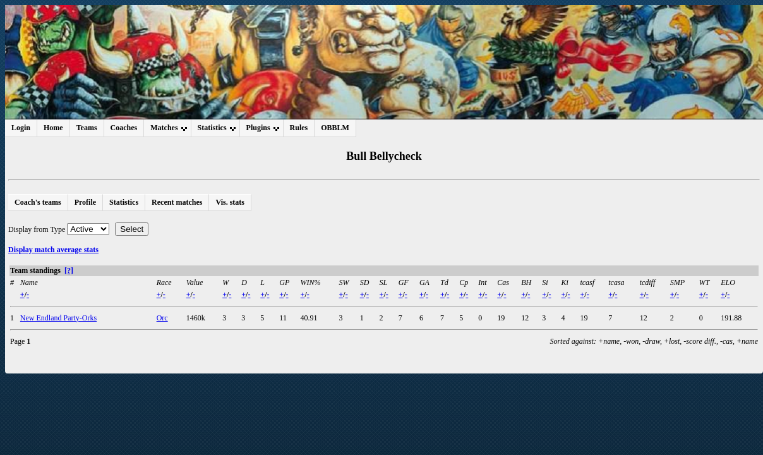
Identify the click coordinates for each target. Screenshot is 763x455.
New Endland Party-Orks (58, 317)
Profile (85, 202)
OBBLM (335, 127)
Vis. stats (229, 202)
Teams (86, 127)
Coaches (124, 127)
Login (20, 127)
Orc (162, 317)
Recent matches (177, 202)
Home (53, 127)
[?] (68, 270)
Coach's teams (38, 202)
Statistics (123, 202)
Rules (299, 127)
